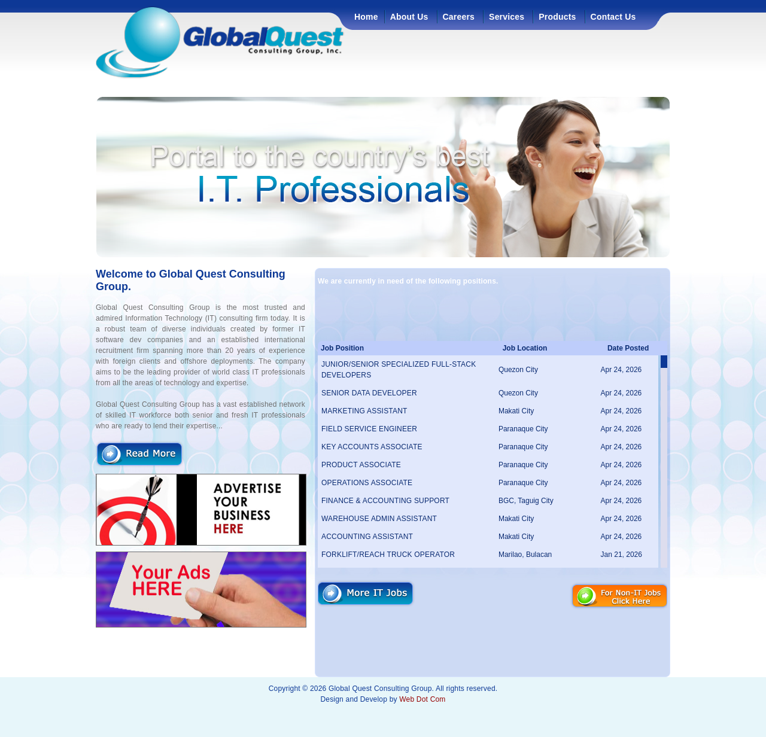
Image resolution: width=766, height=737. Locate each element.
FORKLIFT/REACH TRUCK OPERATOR (388, 554)
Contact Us (613, 17)
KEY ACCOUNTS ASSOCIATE (371, 447)
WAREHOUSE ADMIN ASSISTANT (379, 518)
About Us (409, 17)
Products (557, 17)
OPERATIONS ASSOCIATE (366, 483)
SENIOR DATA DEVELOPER (369, 393)
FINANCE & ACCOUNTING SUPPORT (385, 501)
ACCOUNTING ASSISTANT (367, 536)
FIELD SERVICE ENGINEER (369, 429)
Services (506, 17)
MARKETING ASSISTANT (364, 411)
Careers (459, 17)
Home (366, 17)
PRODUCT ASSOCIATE (361, 465)
